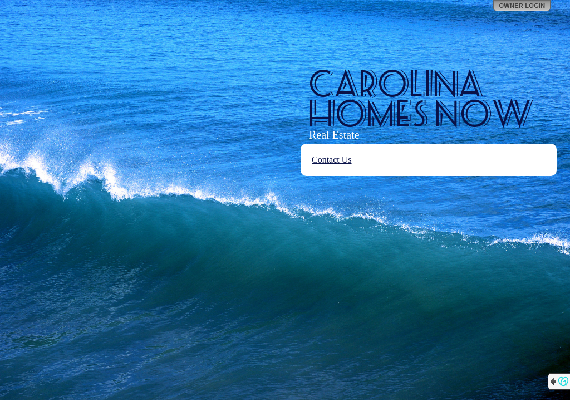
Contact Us (332, 159)
